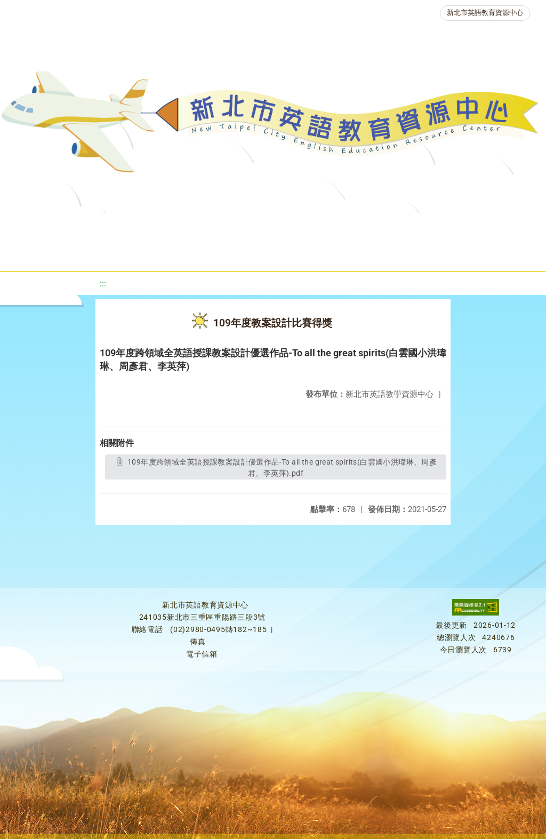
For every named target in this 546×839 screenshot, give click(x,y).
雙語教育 (310, 253)
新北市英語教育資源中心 (485, 13)
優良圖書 (363, 226)
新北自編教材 (292, 226)
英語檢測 (427, 226)
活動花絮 (374, 253)
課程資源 (157, 226)
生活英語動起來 (234, 253)
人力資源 (159, 253)
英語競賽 (491, 226)
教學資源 (221, 226)
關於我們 (42, 226)
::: (103, 283)
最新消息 (106, 226)
